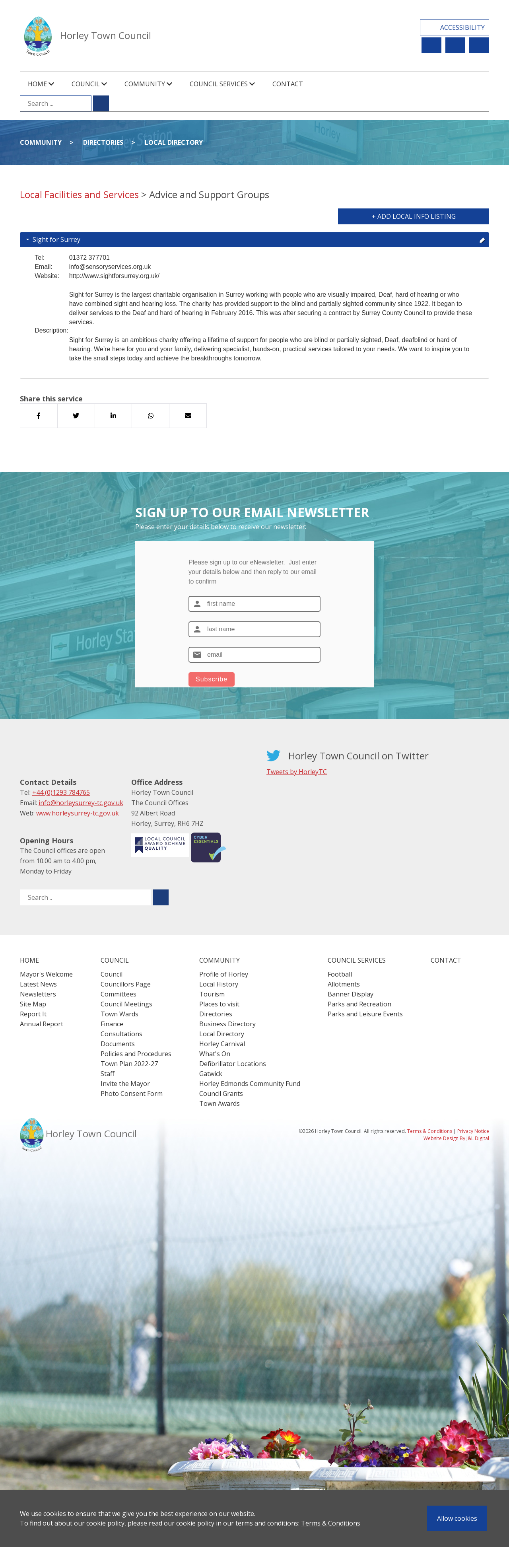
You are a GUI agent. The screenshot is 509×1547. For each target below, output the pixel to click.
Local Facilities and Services (79, 194)
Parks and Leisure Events (365, 1014)
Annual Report (41, 1024)
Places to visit (219, 1004)
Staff (108, 1073)
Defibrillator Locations (232, 1063)
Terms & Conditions (330, 1523)
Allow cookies (457, 1518)
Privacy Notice (473, 1131)
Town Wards (119, 1014)
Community (41, 142)
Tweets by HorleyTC (296, 771)
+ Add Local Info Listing (414, 216)
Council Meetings (126, 1004)
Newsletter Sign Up (455, 45)
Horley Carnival (222, 1043)
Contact (287, 84)
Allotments (344, 984)
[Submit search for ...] (101, 103)
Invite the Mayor (125, 1083)
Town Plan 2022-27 (129, 1063)
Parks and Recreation (359, 1004)
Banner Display (350, 994)
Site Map (33, 1004)
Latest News (38, 984)
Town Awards (219, 1103)
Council (111, 974)
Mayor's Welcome (46, 974)
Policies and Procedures (136, 1053)
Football (340, 974)
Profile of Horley (223, 974)
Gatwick (210, 1073)
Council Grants (221, 1093)
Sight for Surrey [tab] (255, 239)
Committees (118, 994)
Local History (218, 984)
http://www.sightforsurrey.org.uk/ (114, 275)
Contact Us (479, 45)
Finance (112, 1024)
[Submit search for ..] (161, 897)
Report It (431, 45)
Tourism (212, 994)
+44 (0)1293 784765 (61, 792)
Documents (118, 1043)
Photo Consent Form (132, 1093)
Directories (103, 142)
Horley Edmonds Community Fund (249, 1083)
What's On (214, 1053)
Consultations (121, 1033)
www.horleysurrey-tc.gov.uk (77, 813)
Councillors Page (126, 984)
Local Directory (174, 142)
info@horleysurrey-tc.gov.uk (81, 802)
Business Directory (227, 1024)
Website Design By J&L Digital (456, 1138)
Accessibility (462, 27)
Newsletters (38, 994)
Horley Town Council (105, 35)
